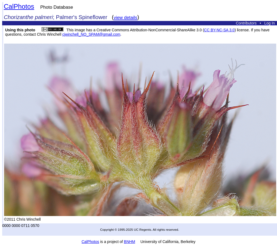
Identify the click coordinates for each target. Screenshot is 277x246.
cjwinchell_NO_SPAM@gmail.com (91, 34)
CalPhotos (19, 6)
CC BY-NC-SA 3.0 (219, 30)
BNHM (129, 241)
